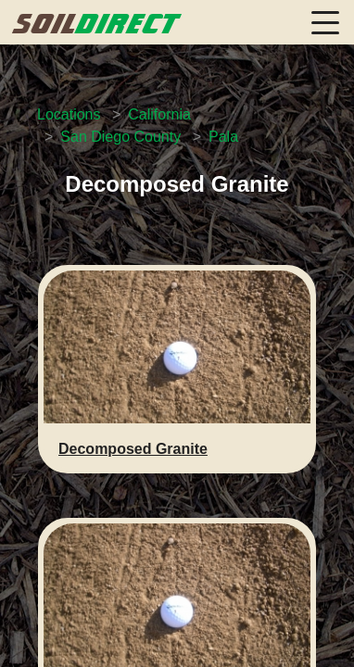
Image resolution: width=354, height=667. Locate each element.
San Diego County (120, 137)
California (159, 114)
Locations (69, 114)
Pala (223, 137)
